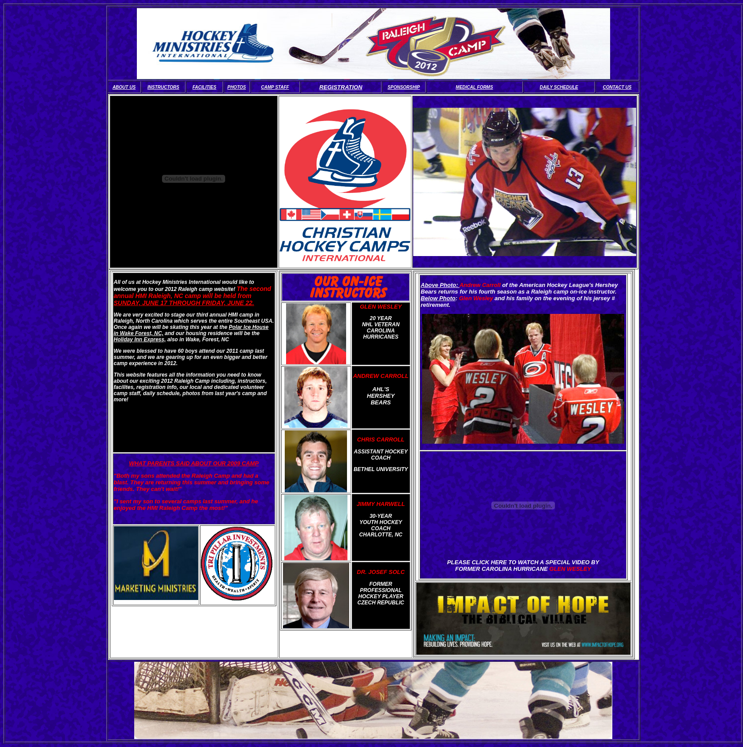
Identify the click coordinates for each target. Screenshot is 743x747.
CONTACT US (617, 87)
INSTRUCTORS (163, 87)
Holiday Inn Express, (140, 339)
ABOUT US (124, 87)
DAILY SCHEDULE (559, 87)
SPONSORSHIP (404, 87)
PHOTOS (236, 87)
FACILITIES (204, 87)
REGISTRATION (340, 87)
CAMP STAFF (275, 87)
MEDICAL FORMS (474, 87)
